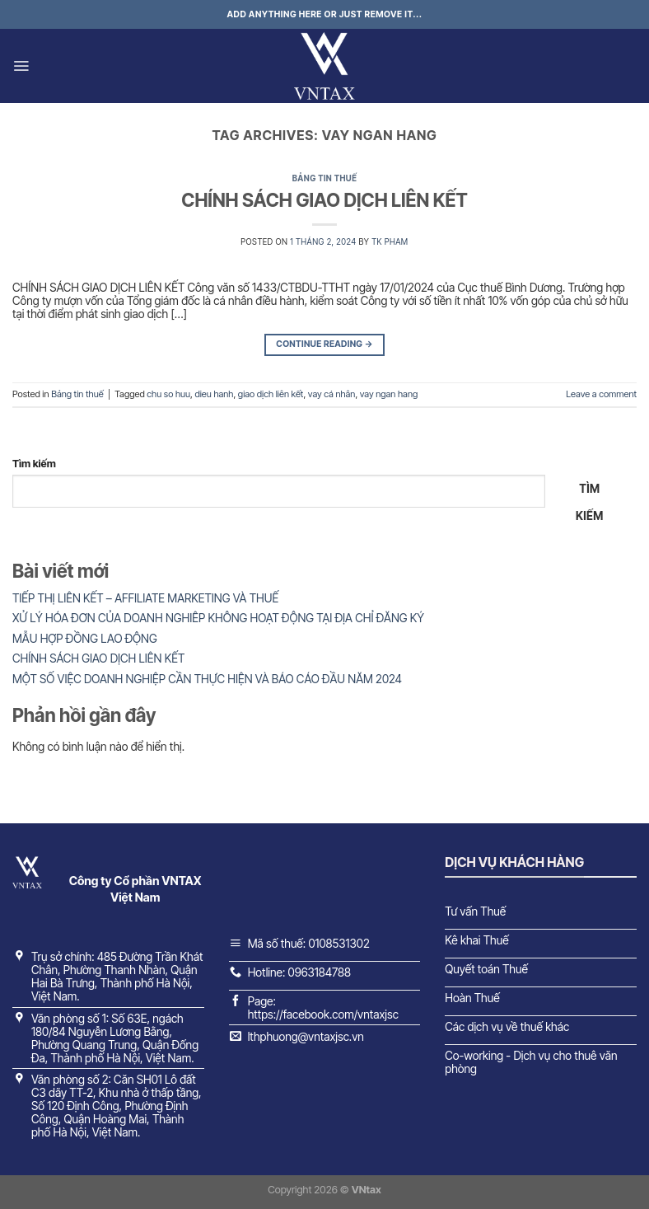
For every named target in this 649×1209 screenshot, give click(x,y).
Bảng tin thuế (324, 178)
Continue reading (324, 345)
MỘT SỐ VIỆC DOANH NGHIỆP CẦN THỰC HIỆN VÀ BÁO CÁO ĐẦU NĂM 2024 (207, 679)
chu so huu (168, 394)
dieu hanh (213, 394)
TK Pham (389, 241)
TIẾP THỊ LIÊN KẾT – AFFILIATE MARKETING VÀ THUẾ (145, 598)
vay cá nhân (332, 394)
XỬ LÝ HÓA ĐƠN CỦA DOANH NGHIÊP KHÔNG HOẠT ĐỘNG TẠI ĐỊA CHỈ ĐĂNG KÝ (218, 618)
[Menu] (21, 66)
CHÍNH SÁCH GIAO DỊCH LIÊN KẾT (324, 200)
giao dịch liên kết (271, 394)
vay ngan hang (389, 394)
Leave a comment (601, 394)
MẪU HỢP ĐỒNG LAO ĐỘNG (84, 638)
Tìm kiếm (34, 463)
